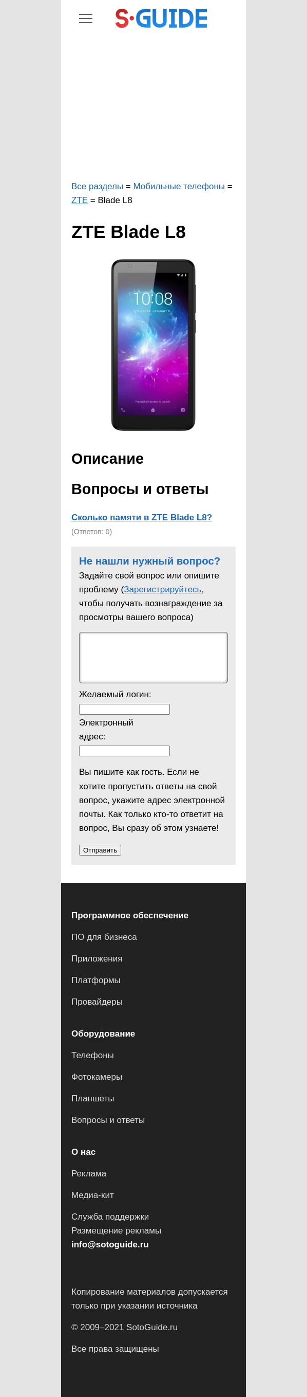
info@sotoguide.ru (110, 1244)
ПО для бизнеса (104, 937)
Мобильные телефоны (179, 186)
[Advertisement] (153, 105)
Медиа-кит (92, 1195)
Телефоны (92, 1055)
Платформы (96, 980)
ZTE (79, 200)
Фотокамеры (96, 1077)
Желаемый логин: (115, 694)
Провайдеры (97, 1002)
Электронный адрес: (106, 729)
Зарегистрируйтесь (162, 589)
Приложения (96, 959)
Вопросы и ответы (108, 1120)
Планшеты (92, 1098)
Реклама (88, 1173)
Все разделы (97, 186)
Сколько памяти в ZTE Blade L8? (141, 517)
